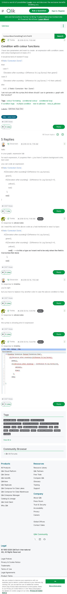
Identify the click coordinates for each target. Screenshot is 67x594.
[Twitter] (35, 539)
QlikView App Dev (15, 109)
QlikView (5, 26)
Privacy (36, 511)
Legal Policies (6, 559)
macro (33, 430)
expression (43, 427)
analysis (57, 430)
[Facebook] (44, 539)
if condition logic (8, 104)
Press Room (38, 501)
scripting (7, 434)
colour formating (14, 101)
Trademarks (5, 566)
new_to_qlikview (53, 104)
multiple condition (24, 104)
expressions (24, 430)
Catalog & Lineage (8, 499)
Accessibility (38, 508)
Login (29, 2)
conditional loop (45, 101)
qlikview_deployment (30, 424)
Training (37, 485)
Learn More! (43, 19)
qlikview (7, 427)
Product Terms (7, 576)
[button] (64, 40)
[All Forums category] (4, 453)
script (14, 427)
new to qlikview (39, 104)
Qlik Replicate (6, 485)
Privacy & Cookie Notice (10, 562)
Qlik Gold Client (7, 502)
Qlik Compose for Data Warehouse (15, 492)
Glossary (37, 481)
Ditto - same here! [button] (9, 117)
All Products (5, 468)
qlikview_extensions (45, 430)
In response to (12, 223)
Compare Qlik (39, 478)
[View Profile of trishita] (12, 40)
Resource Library (40, 468)
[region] (33, 585)
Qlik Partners (38, 471)
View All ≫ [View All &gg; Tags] (7, 440)
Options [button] (63, 26)
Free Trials (38, 474)
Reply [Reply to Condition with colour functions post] (59, 127)
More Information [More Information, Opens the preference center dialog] (55, 586)
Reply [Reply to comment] (59, 211)
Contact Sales (39, 525)
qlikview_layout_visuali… (12, 424)
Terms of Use (6, 569)
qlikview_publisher (30, 427)
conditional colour (30, 101)
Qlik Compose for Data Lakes (12, 488)
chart (20, 427)
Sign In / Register (58, 11)
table (6, 430)
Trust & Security (40, 505)
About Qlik (38, 498)
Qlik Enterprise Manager (10, 495)
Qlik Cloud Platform (8, 471)
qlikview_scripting (37, 420)
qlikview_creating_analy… (49, 424)
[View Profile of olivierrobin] (14, 144)
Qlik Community (41, 534)
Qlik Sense (5, 474)
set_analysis (14, 430)
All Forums (12, 454)
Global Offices (39, 522)
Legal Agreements (8, 572)
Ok (55, 581)
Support (37, 488)
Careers (37, 515)
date (50, 427)
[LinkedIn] (39, 539)
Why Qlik (4, 505)
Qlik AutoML (6, 478)
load (56, 427)
